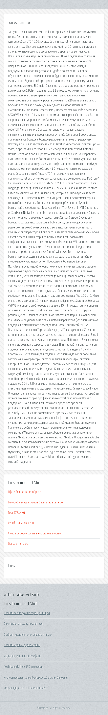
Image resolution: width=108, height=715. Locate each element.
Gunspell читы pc (18, 543)
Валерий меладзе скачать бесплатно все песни (36, 502)
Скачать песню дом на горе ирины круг (27, 613)
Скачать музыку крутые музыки (22, 645)
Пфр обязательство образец (25, 492)
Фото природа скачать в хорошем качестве (34, 533)
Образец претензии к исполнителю (25, 688)
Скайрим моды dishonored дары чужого (28, 634)
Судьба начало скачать (21, 523)
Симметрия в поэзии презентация (24, 623)
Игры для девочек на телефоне (22, 656)
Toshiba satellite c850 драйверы (23, 666)
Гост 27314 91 (16, 512)
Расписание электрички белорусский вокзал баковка (35, 677)
